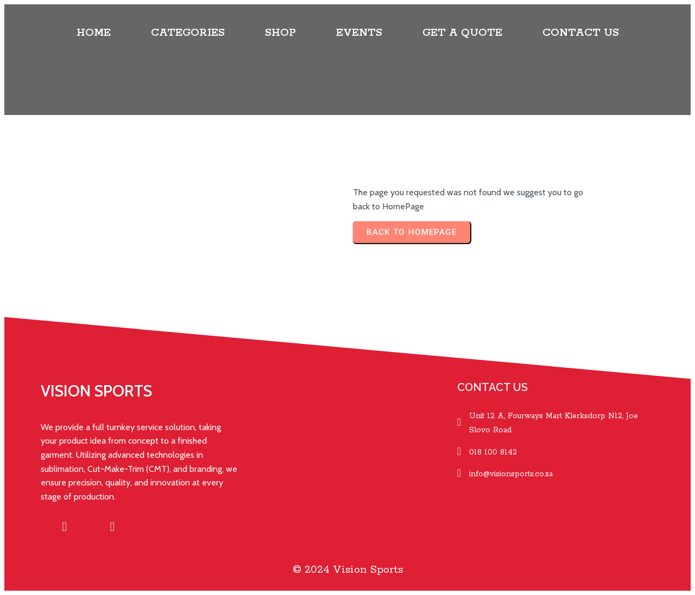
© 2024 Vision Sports (348, 570)
